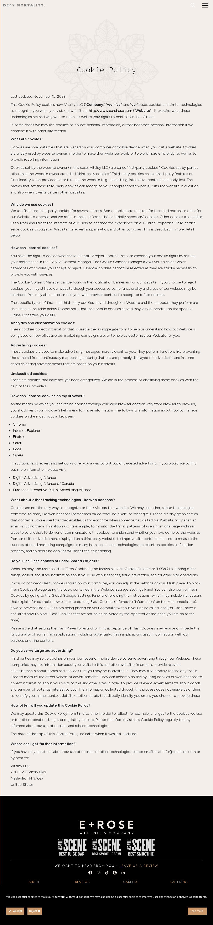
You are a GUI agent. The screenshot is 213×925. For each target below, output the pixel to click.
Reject (34, 911)
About (34, 882)
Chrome (19, 424)
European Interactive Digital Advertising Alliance (52, 490)
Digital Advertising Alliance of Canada (43, 483)
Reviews (82, 882)
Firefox (18, 436)
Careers (130, 882)
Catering (179, 882)
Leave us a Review (138, 866)
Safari (17, 443)
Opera (18, 455)
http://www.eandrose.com (110, 110)
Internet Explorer (26, 430)
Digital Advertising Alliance (34, 477)
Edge (17, 449)
